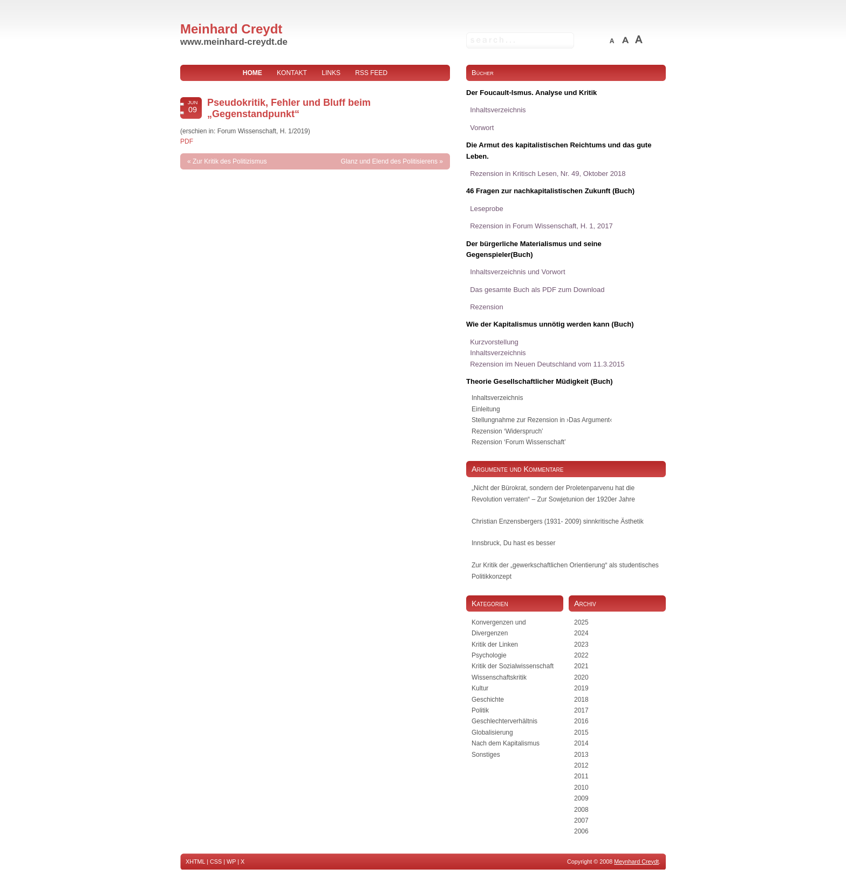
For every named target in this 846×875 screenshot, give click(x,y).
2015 (581, 732)
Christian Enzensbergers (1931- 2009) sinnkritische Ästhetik (558, 521)
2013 (581, 754)
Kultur (480, 688)
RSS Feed (371, 73)
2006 (581, 831)
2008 (581, 809)
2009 (581, 798)
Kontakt (292, 73)
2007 (581, 820)
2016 (581, 721)
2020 (581, 677)
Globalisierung (492, 732)
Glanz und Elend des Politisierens (389, 161)
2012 (581, 765)
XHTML (195, 861)
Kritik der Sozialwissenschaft (513, 666)
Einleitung (486, 409)
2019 (581, 688)
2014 (581, 743)
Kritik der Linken (495, 644)
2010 (581, 787)
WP (231, 861)
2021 (581, 666)
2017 (581, 710)
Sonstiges (486, 754)
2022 (581, 655)
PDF (186, 141)
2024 (581, 633)
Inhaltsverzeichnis (497, 398)
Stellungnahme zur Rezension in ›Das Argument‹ (542, 420)
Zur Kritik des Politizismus (230, 161)
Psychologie (489, 655)
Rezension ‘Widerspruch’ (507, 431)
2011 (581, 776)
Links (331, 73)
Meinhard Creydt (231, 29)
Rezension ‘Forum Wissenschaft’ (519, 442)
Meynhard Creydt (636, 861)
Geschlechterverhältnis (504, 721)
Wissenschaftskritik (499, 677)
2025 (581, 622)
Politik (480, 710)
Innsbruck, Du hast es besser (513, 543)
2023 (581, 644)
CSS (216, 861)
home (252, 73)
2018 (581, 699)
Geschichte (488, 699)
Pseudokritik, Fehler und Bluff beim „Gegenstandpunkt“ (289, 108)
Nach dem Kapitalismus (506, 743)
